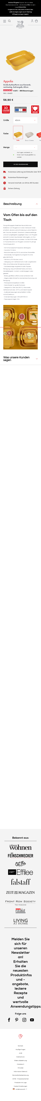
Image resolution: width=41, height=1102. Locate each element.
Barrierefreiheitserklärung (20, 1075)
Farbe (5, 134)
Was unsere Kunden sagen (16, 359)
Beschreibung (12, 204)
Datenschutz (20, 1057)
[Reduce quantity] (16, 147)
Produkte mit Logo (21, 1082)
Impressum (20, 1064)
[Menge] (25, 147)
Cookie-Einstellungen (20, 1086)
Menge (6, 147)
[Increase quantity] (35, 147)
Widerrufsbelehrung (20, 1060)
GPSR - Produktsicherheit (20, 1079)
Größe (6, 120)
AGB (20, 1053)
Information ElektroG (20, 1071)
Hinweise (20, 1068)
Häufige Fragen (20, 1049)
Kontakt (20, 1046)
